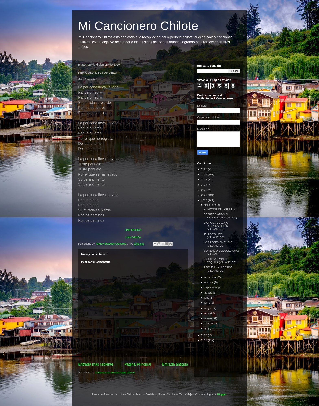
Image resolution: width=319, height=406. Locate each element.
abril (207, 313)
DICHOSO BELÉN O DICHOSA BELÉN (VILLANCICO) (216, 225)
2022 (204, 189)
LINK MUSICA (133, 229)
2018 (204, 340)
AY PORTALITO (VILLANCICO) (214, 236)
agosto (208, 292)
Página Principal (137, 364)
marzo (208, 318)
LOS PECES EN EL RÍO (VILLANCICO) (218, 244)
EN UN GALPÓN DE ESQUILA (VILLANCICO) (220, 261)
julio (207, 297)
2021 (204, 194)
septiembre (211, 287)
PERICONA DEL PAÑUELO (220, 209)
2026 (204, 169)
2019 (204, 335)
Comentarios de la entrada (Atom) (115, 372)
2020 (204, 200)
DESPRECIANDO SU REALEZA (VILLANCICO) (220, 216)
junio (207, 302)
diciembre (210, 204)
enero (208, 328)
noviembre (210, 277)
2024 (204, 179)
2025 (204, 174)
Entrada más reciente (95, 364)
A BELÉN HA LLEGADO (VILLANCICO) (218, 269)
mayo (208, 308)
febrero (209, 323)
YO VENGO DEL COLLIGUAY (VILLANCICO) (221, 252)
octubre (209, 282)
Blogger (221, 394)
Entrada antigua (175, 364)
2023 (204, 184)
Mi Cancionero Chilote (138, 26)
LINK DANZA (133, 237)
